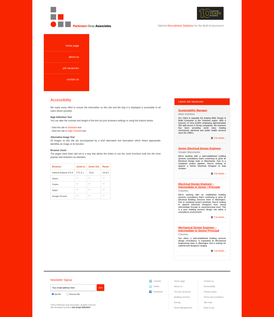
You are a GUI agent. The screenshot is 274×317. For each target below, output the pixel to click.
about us (74, 56)
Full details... (220, 138)
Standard (72, 127)
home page (72, 45)
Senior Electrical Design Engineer (199, 148)
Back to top (209, 308)
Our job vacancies (182, 292)
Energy (177, 302)
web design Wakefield (81, 307)
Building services (182, 297)
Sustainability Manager (192, 110)
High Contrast (75, 131)
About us (178, 286)
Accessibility (209, 286)
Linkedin (157, 281)
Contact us (209, 281)
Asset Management (183, 308)
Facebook (157, 292)
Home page (179, 281)
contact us (73, 79)
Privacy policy (210, 292)
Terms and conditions (214, 297)
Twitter (156, 286)
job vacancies (71, 68)
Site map (208, 302)
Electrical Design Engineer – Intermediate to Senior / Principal (199, 185)
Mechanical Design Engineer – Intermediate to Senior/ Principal (198, 229)
